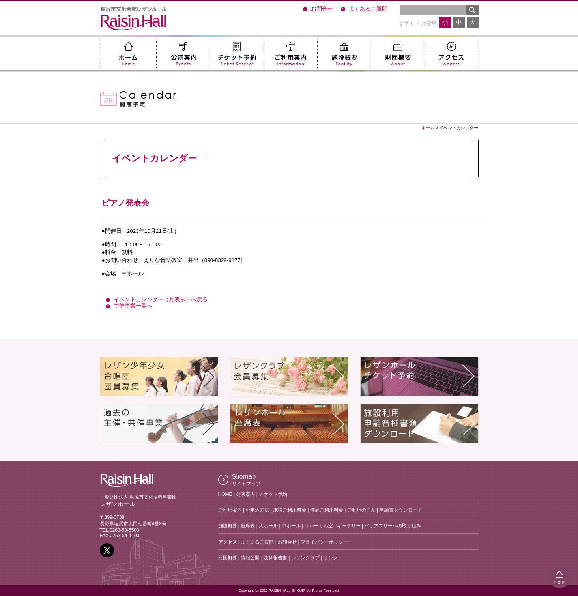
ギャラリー (349, 526)
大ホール (268, 526)
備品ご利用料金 (326, 510)
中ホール (291, 526)
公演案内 (183, 53)
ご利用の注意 (361, 510)
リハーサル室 (319, 526)
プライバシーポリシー (324, 542)
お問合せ (322, 9)
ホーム (128, 53)
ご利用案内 (290, 53)
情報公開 (250, 558)
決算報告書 (275, 558)
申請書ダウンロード (401, 510)
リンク (331, 558)
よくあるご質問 (368, 9)
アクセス (451, 53)
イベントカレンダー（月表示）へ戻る (161, 300)
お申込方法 (257, 510)
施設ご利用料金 (289, 510)
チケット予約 (237, 53)
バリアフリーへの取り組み (392, 526)
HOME (225, 494)
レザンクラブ (305, 558)
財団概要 (398, 53)
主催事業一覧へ (133, 306)
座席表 (248, 526)
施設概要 (344, 53)
